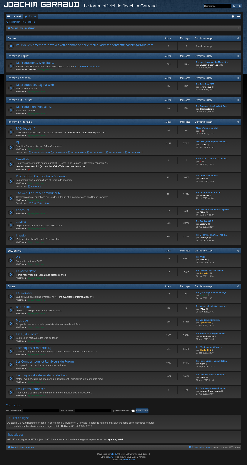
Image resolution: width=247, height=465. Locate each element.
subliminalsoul (207, 336)
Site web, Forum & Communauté (38, 193)
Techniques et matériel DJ (33, 348)
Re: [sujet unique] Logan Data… (211, 361)
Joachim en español (19, 78)
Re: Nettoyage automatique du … (212, 388)
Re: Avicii (200, 257)
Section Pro (14, 250)
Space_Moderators (46, 69)
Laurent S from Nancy (210, 65)
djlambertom (206, 109)
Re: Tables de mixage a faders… (211, 333)
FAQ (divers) (24, 293)
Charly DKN (205, 350)
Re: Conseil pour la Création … (211, 270)
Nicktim (203, 259)
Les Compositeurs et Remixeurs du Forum (45, 361)
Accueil (17, 16)
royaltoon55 (205, 87)
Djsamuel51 (205, 323)
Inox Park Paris (59, 152)
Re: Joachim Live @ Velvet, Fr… (211, 106)
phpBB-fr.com (129, 460)
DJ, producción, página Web (35, 85)
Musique (22, 320)
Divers (11, 286)
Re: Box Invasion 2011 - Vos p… (211, 235)
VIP (18, 257)
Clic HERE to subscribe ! (88, 66)
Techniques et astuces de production (41, 375)
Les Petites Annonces (30, 389)
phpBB (114, 454)
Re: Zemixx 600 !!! (204, 221)
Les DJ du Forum (27, 334)
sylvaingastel (115, 439)
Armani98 (204, 195)
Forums (32, 16)
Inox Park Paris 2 (77, 152)
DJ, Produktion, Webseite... (34, 107)
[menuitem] (233, 16)
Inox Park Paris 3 (96, 152)
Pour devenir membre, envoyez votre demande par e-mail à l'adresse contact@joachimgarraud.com (84, 45)
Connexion (30, 22)
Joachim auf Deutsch (20, 100)
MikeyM (32, 69)
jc (200, 131)
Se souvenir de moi (124, 410)
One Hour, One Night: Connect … (212, 142)
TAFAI (202, 178)
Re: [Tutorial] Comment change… (212, 292)
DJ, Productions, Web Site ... (35, 63)
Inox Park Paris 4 (115, 152)
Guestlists (22, 159)
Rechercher (14, 22)
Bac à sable (23, 307)
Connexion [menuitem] (239, 17)
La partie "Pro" (26, 271)
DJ (17, 142)
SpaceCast (43, 203)
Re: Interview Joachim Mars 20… (212, 62)
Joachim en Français (20, 122)
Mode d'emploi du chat (207, 128)
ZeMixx (21, 222)
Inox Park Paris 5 (134, 152)
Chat (32, 203)
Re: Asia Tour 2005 (205, 84)
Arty (111, 457)
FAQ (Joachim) (25, 128)
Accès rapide (9, 17)
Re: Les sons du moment (208, 320)
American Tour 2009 (39, 152)
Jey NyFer (204, 273)
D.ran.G (203, 144)
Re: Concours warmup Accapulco (212, 209)
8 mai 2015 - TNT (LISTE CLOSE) (211, 159)
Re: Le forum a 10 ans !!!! (208, 192)
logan (202, 364)
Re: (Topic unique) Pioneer (209, 347)
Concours (22, 210)
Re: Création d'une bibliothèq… (211, 374)
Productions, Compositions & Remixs (41, 176)
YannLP (203, 295)
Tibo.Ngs (204, 237)
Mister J (203, 224)
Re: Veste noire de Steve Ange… (211, 306)
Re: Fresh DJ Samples (207, 176)
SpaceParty (34, 186)
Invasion (21, 235)
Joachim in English (18, 56)
